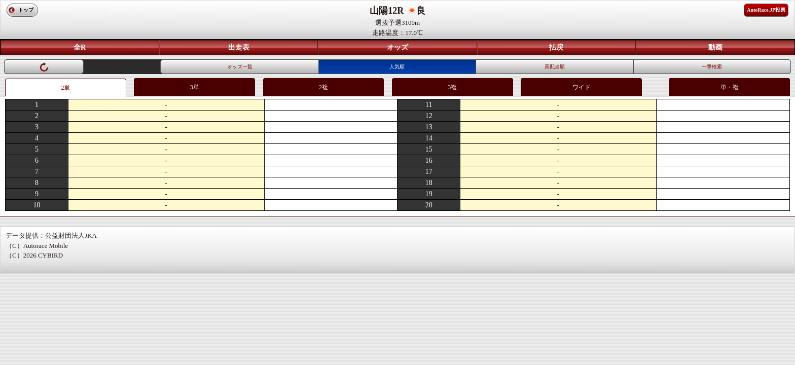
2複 (323, 87)
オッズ (397, 47)
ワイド (581, 87)
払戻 (556, 47)
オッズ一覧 (239, 66)
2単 (65, 87)
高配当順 (555, 66)
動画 (715, 47)
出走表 (238, 47)
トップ (25, 10)
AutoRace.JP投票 (766, 10)
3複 (452, 87)
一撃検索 (712, 66)
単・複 (729, 87)
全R (80, 47)
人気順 (397, 66)
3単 (194, 87)
